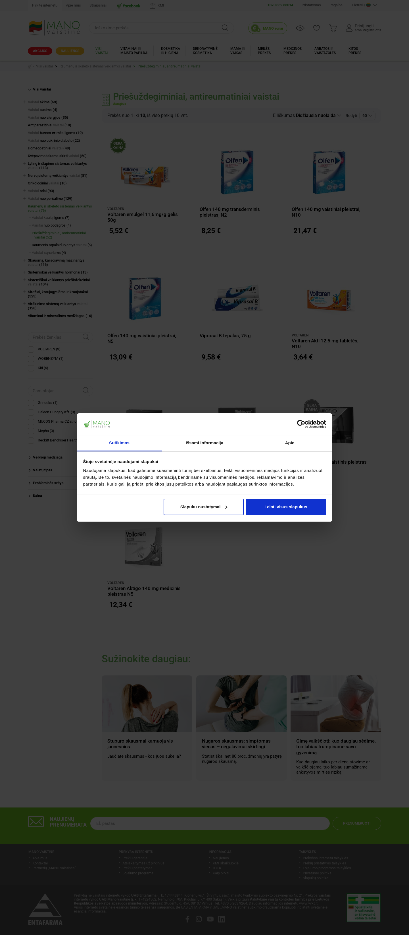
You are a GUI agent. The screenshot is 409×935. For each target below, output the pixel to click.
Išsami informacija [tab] (205, 442)
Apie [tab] (290, 442)
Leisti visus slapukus (285, 506)
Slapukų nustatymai (204, 506)
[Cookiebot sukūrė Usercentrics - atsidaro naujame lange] (301, 424)
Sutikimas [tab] (119, 442)
